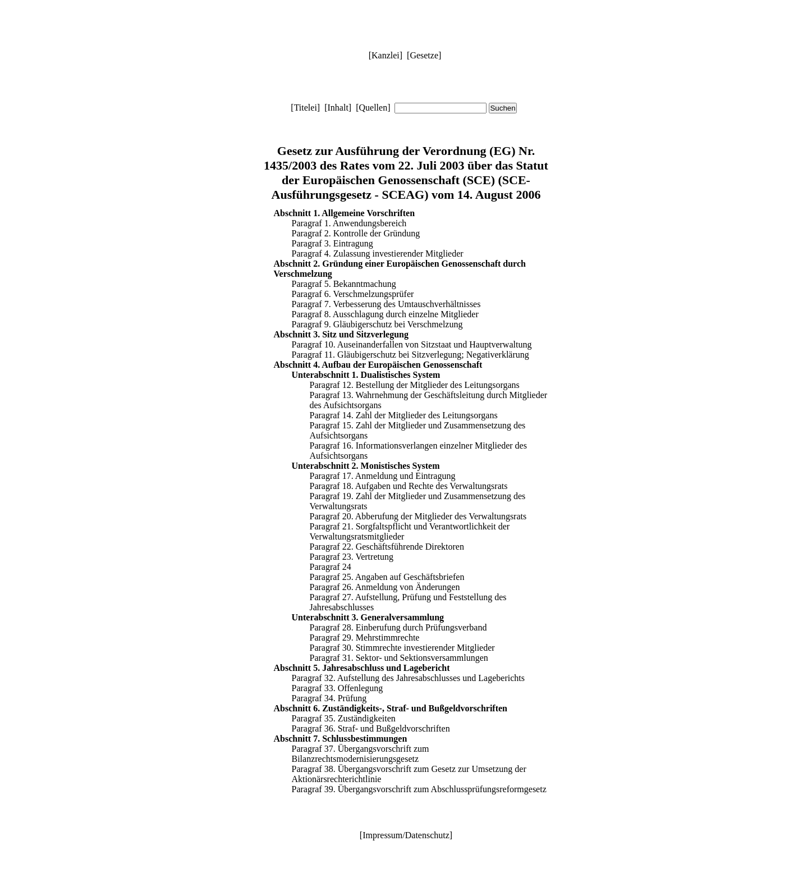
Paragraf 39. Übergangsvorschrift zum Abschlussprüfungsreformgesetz (419, 789)
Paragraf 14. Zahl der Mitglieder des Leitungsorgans (404, 415)
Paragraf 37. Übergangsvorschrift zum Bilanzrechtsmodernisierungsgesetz (360, 754)
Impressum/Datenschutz (406, 835)
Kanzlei (385, 55)
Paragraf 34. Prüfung (329, 698)
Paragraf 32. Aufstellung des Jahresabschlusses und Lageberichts (408, 678)
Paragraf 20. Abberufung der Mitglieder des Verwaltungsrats (418, 516)
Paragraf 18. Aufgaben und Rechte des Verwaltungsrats (409, 486)
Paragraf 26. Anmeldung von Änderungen (385, 587)
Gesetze (424, 55)
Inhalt (338, 107)
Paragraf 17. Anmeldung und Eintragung (383, 476)
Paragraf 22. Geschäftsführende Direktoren (387, 546)
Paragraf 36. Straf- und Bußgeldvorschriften (371, 728)
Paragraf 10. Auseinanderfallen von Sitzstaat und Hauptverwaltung (412, 344)
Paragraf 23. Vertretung (351, 556)
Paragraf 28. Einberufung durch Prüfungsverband (398, 627)
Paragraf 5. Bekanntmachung (344, 284)
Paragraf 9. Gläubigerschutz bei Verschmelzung (377, 324)
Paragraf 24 (330, 567)
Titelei (305, 107)
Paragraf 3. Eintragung (332, 243)
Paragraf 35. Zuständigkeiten (344, 718)
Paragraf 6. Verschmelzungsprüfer (353, 294)
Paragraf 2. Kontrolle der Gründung (356, 233)
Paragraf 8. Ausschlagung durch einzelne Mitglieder (385, 314)
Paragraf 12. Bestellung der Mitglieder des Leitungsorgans (415, 385)
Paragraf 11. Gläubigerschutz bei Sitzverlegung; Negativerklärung (410, 354)
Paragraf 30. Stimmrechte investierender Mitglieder (402, 647)
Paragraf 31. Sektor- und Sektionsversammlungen (399, 657)
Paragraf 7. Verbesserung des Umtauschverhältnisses (386, 304)
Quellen (373, 107)
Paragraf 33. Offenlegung (337, 688)
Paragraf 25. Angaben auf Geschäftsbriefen (387, 577)
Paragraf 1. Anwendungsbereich (349, 223)
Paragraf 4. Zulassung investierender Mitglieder (378, 253)
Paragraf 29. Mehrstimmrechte (365, 637)
